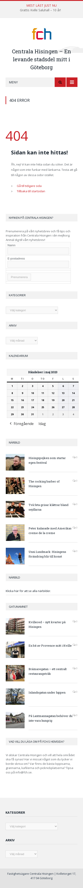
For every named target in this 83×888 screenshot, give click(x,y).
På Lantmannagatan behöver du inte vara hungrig (50, 718)
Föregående (21, 424)
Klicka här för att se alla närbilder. (28, 591)
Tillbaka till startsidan (31, 191)
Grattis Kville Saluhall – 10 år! (40, 10)
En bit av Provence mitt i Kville (50, 646)
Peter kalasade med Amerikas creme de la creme (50, 530)
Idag (42, 423)
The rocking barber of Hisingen (44, 483)
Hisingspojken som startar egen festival (47, 460)
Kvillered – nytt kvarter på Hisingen (47, 624)
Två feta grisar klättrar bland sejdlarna (48, 507)
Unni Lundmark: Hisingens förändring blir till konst (47, 554)
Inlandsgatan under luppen (47, 692)
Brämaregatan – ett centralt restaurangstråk (48, 671)
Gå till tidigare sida (29, 186)
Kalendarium (18, 356)
